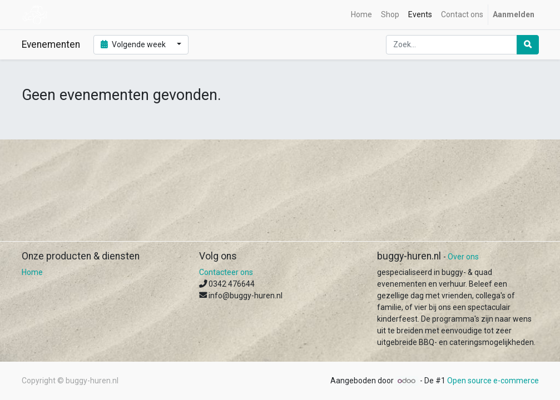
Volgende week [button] (134, 44)
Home (32, 272)
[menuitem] (361, 14)
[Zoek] (528, 44)
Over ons (463, 256)
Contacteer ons (226, 272)
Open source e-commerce (493, 380)
